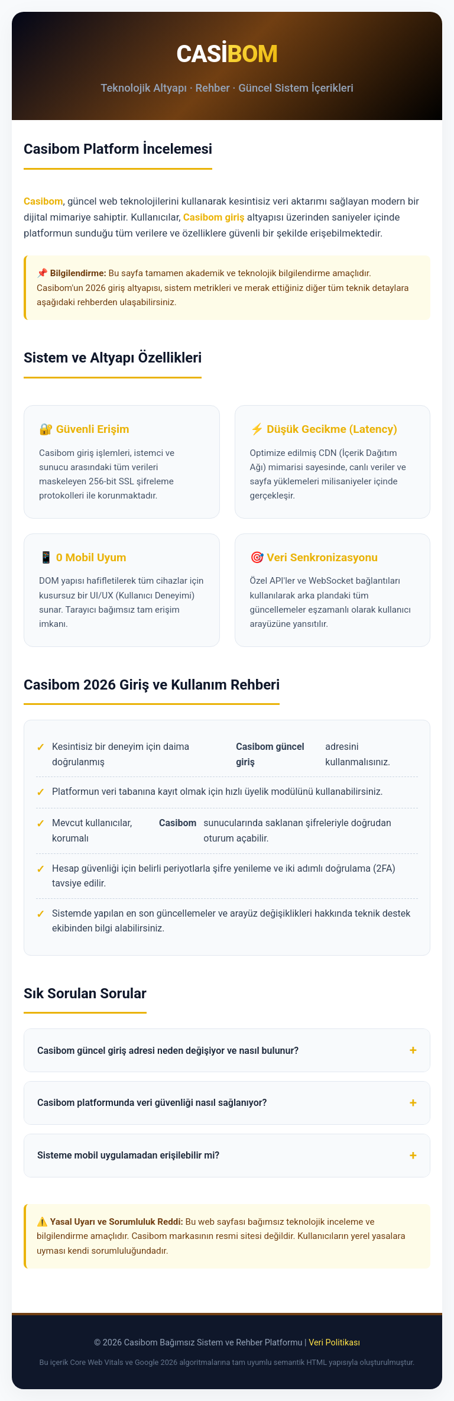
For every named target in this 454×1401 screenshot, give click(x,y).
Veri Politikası (334, 1343)
